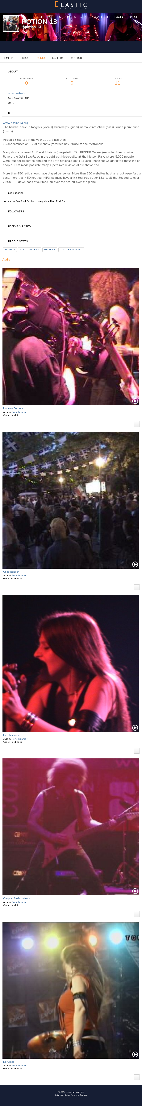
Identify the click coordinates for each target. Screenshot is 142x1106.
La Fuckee (8, 1062)
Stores (70, 17)
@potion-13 (31, 27)
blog (25, 58)
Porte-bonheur (19, 412)
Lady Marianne (11, 735)
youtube (77, 58)
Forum (37, 17)
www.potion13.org (16, 93)
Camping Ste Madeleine (16, 898)
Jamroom (83, 1095)
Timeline (9, 58)
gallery (58, 58)
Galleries (103, 17)
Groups (85, 17)
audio (40, 58)
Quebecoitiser (11, 572)
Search (132, 17)
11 (117, 81)
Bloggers (53, 17)
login (118, 17)
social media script (62, 1095)
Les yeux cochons (13, 408)
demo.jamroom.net (75, 1092)
